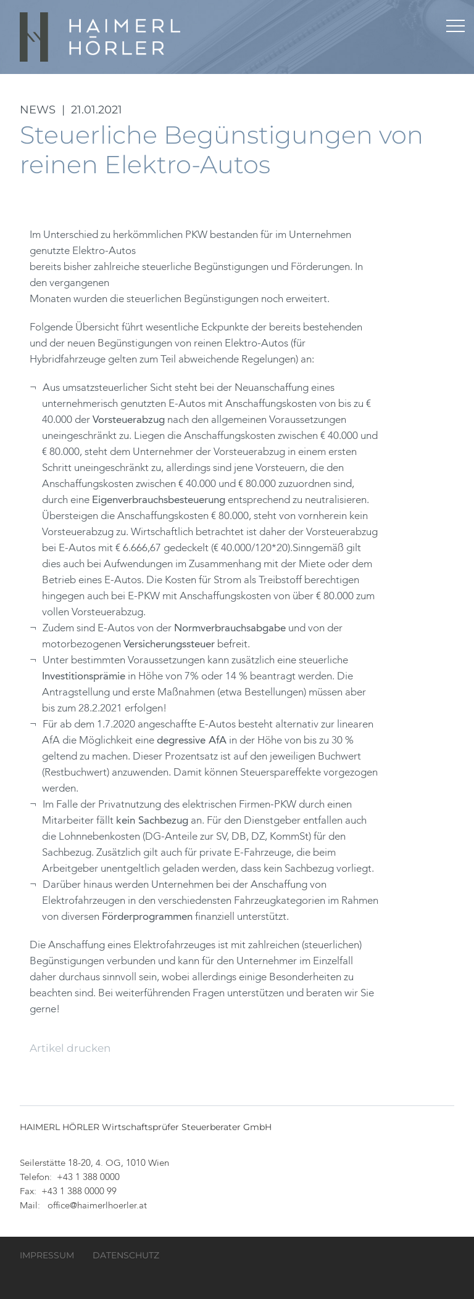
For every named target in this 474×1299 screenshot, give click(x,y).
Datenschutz (126, 1255)
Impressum (47, 1255)
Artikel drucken (70, 1048)
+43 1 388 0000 (88, 1177)
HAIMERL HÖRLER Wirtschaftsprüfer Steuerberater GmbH (101, 37)
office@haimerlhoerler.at (97, 1206)
